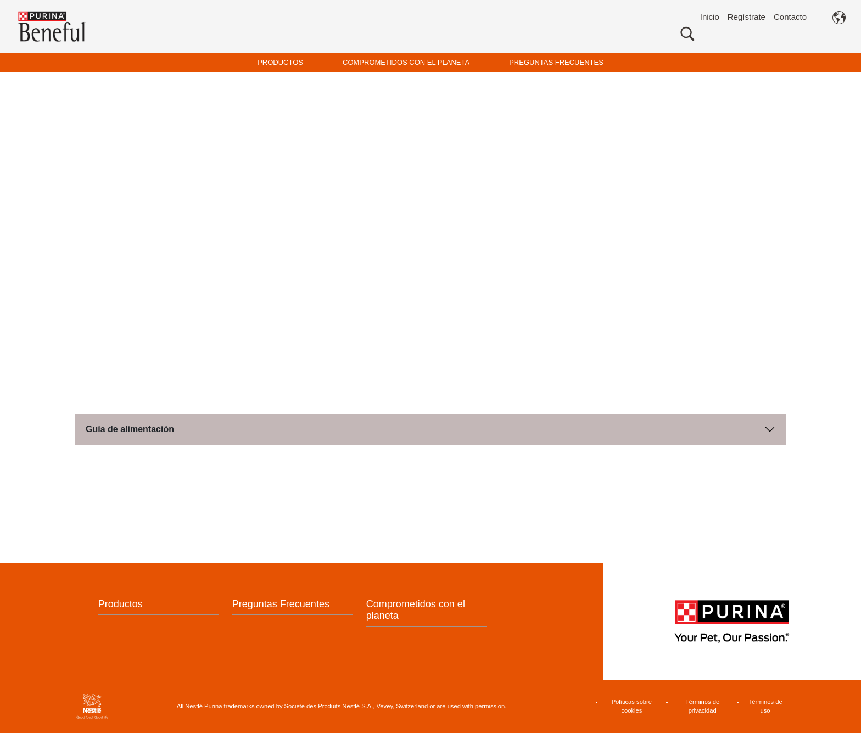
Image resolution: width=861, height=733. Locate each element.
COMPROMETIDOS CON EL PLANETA (406, 62)
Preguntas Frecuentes (280, 603)
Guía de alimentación (130, 429)
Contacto (790, 16)
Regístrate (746, 16)
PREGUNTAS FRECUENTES (556, 62)
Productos (120, 603)
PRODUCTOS (280, 62)
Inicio (709, 16)
